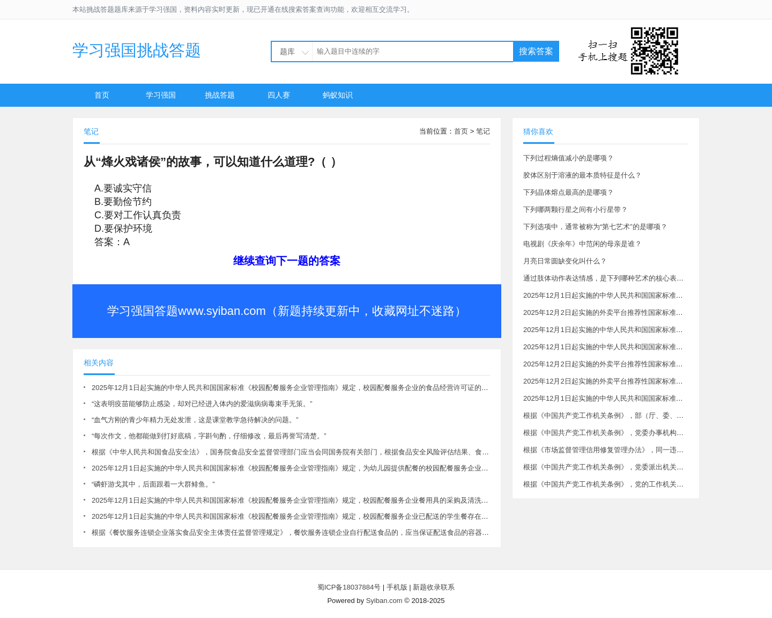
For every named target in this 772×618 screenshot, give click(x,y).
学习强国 (161, 95)
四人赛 (279, 95)
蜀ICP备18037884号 (349, 587)
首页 (101, 95)
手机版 (397, 587)
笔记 (483, 131)
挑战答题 (220, 95)
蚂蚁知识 (338, 95)
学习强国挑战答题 (136, 50)
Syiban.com (384, 601)
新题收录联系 (434, 587)
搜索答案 (536, 51)
